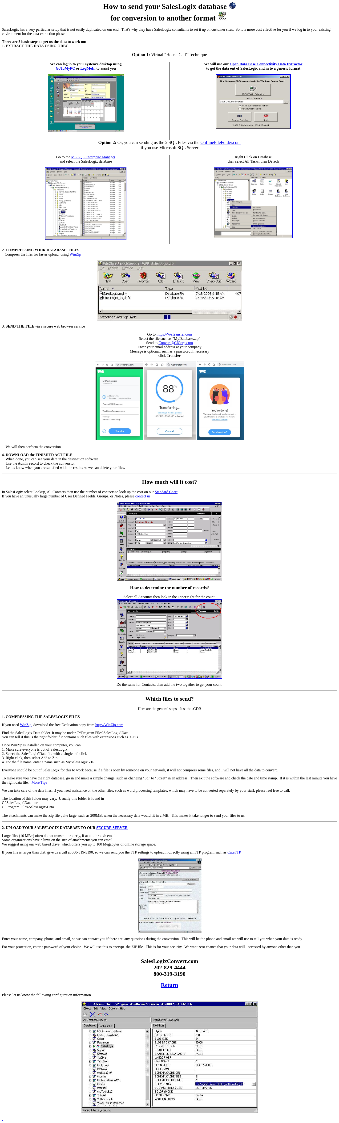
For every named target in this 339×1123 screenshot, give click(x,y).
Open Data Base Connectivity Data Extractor (266, 64)
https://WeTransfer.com (174, 334)
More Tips (39, 782)
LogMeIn (87, 68)
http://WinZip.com (109, 725)
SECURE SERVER (112, 828)
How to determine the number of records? (169, 587)
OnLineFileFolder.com (221, 142)
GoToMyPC (65, 68)
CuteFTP (234, 852)
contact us (142, 496)
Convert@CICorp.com (175, 343)
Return (169, 985)
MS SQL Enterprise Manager (93, 157)
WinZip (75, 254)
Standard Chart (166, 492)
